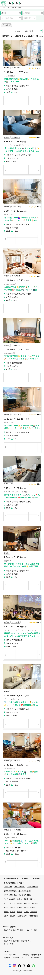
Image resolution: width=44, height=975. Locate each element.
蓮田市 (12, 916)
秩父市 (6, 903)
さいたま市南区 (9, 899)
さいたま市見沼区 (24, 891)
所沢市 (12, 903)
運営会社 (7, 958)
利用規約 (25, 955)
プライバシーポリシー (12, 955)
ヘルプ (24, 958)
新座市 (19, 912)
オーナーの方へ (9, 944)
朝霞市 (32, 907)
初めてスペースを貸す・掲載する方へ (17, 941)
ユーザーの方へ (32, 930)
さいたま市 (8, 887)
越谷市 (12, 907)
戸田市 (19, 907)
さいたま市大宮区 (10, 891)
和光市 (12, 912)
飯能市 (19, 903)
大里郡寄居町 (33, 916)
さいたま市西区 (19, 887)
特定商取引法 (36, 955)
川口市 (32, 899)
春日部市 (35, 903)
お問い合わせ (34, 958)
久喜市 (26, 912)
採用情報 (16, 958)
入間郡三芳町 (22, 916)
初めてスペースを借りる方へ (14, 930)
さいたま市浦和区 (24, 895)
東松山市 (27, 903)
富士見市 (33, 912)
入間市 (26, 907)
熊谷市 (25, 899)
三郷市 (6, 916)
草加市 (6, 907)
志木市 (6, 912)
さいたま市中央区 (10, 895)
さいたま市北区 (32, 887)
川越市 (19, 899)
